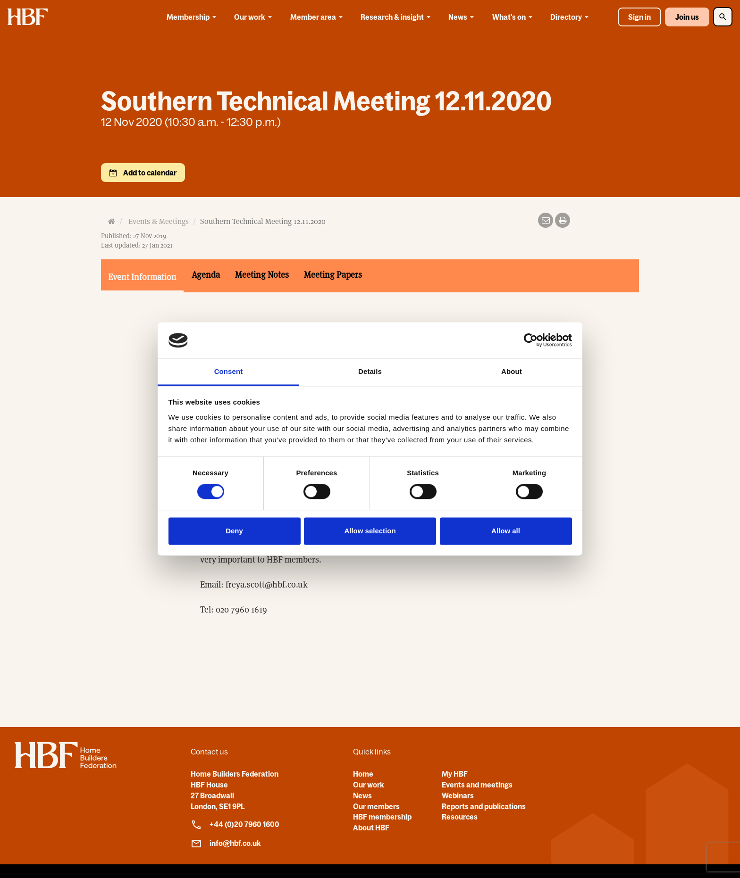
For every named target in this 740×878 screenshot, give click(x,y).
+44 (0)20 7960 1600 (235, 824)
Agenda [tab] (206, 274)
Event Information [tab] (142, 277)
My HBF (455, 774)
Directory (571, 17)
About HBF (371, 827)
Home (363, 774)
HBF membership (382, 816)
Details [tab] (370, 371)
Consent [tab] (228, 371)
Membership (193, 17)
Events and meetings (477, 784)
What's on (514, 17)
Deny (234, 531)
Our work (254, 17)
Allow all (505, 531)
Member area (318, 17)
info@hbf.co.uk (226, 843)
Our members (376, 806)
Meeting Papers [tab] (333, 274)
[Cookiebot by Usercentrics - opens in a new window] (530, 340)
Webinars (458, 795)
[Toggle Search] (722, 16)
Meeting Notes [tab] (262, 274)
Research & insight (397, 17)
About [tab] (511, 371)
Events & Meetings (158, 221)
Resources (460, 816)
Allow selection (369, 531)
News (462, 17)
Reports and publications (484, 806)
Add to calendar (149, 172)
